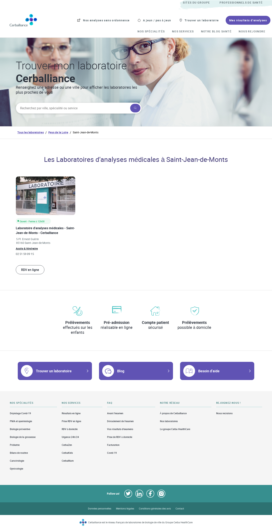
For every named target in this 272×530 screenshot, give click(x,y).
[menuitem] (200, 3)
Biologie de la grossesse (23, 437)
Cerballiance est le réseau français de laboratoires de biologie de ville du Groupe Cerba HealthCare (140, 522)
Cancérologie (17, 460)
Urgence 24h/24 (70, 437)
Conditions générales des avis (155, 508)
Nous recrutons (224, 413)
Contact (180, 508)
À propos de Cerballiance (173, 413)
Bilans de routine (19, 452)
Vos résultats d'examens (120, 429)
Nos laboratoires (169, 421)
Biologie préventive (20, 429)
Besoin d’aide (209, 371)
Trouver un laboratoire (54, 371)
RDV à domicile (70, 429)
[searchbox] (72, 108)
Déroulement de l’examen (120, 421)
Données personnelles (99, 508)
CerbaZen (67, 444)
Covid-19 (112, 452)
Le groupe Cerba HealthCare (175, 429)
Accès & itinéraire (27, 248)
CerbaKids (67, 452)
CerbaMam (68, 460)
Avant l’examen (115, 413)
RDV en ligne (30, 270)
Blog (120, 371)
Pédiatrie (15, 444)
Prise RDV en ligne (71, 421)
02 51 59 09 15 (25, 254)
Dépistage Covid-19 (20, 413)
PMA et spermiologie (21, 421)
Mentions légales (125, 508)
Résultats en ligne (71, 413)
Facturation (113, 444)
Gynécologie (16, 468)
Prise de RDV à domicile (119, 437)
